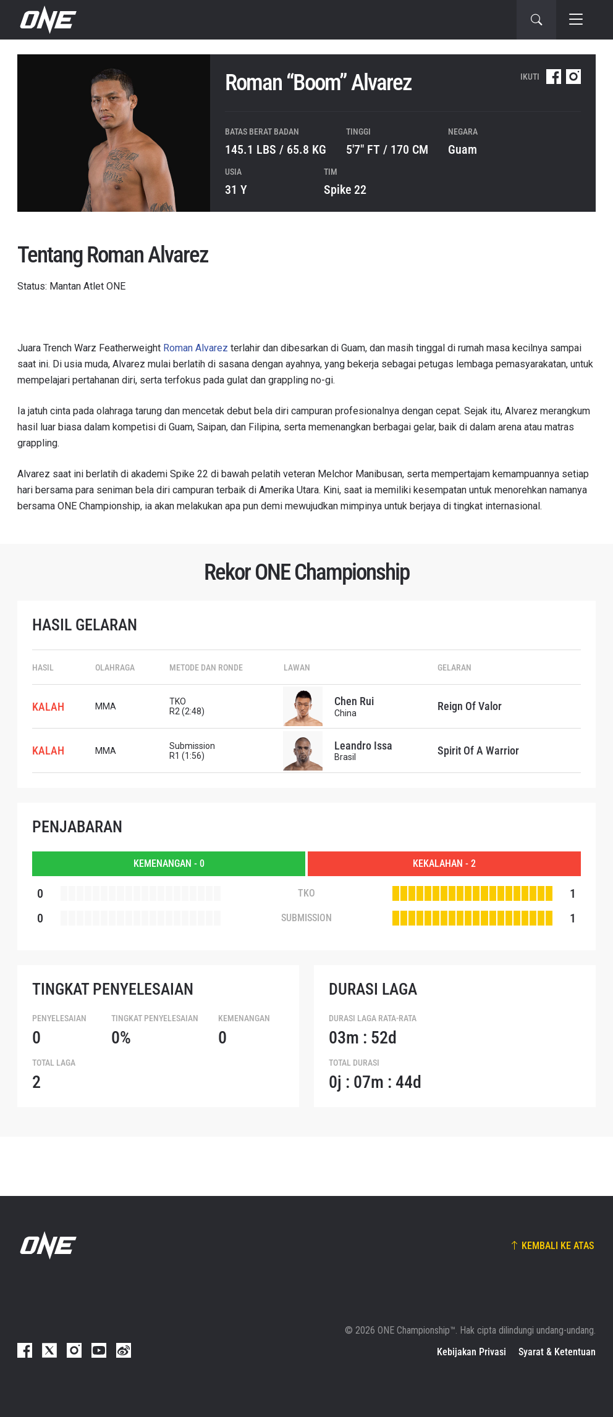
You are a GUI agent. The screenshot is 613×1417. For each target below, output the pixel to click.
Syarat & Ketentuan (557, 1352)
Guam (462, 149)
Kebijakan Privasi (471, 1352)
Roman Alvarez (195, 348)
